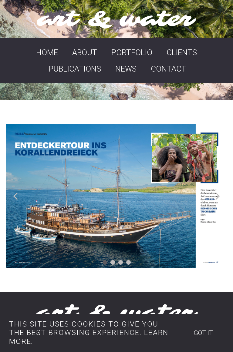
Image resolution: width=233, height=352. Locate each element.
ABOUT (84, 52)
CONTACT (168, 68)
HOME (47, 52)
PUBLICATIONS (75, 68)
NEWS (126, 68)
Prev (16, 196)
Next (216, 196)
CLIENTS (182, 52)
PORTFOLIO (131, 52)
